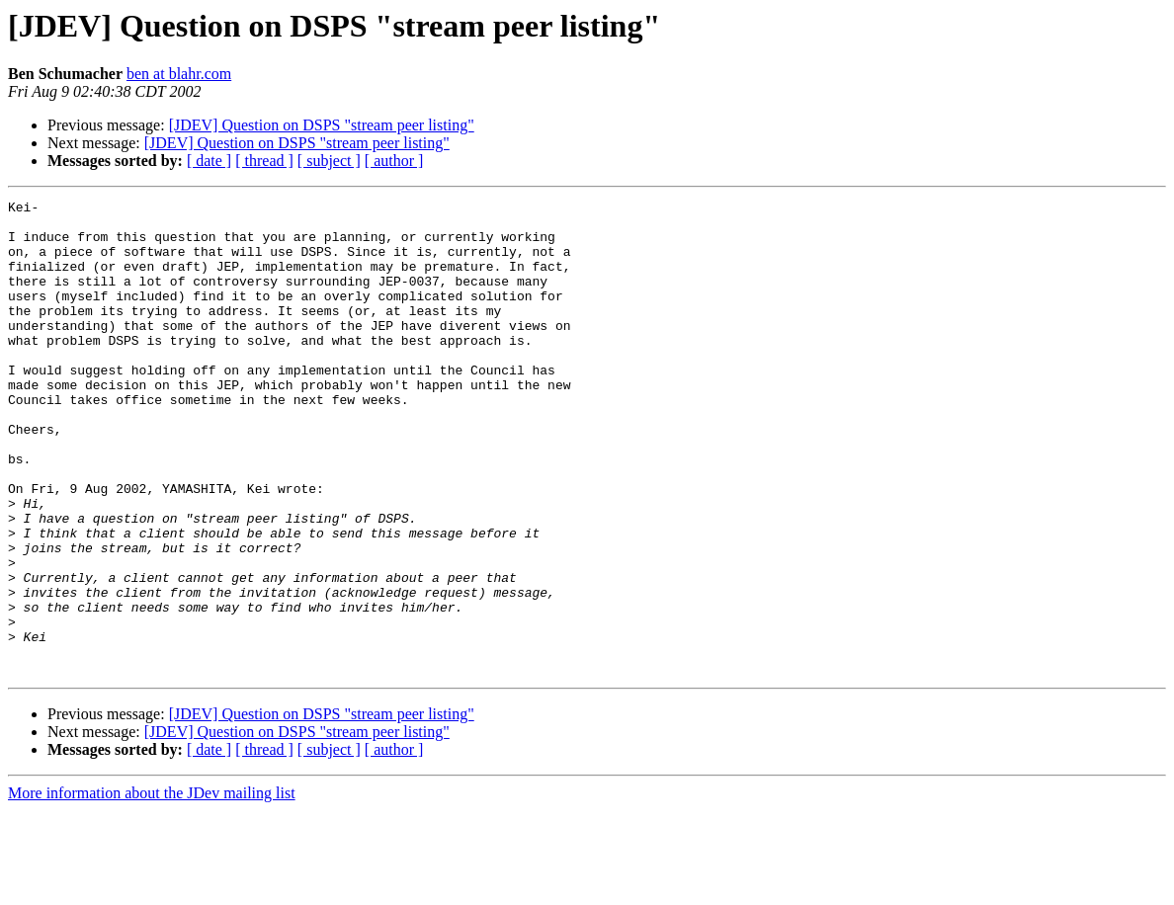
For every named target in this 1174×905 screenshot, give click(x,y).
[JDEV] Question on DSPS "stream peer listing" (321, 125)
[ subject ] (329, 160)
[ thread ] (264, 160)
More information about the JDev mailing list (151, 887)
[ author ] (394, 160)
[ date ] (209, 160)
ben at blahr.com (178, 73)
